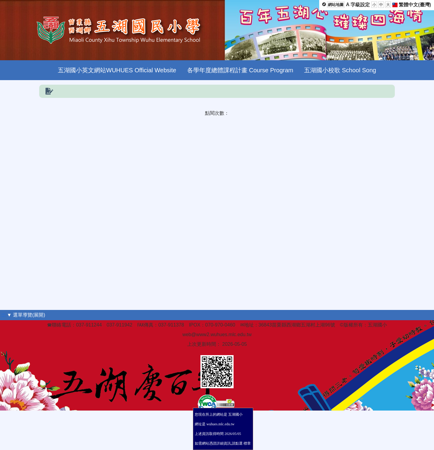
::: (3, 314)
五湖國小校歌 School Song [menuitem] (340, 70)
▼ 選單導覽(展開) (26, 314)
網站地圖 (336, 4)
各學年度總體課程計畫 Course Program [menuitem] (240, 70)
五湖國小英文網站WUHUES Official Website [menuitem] (117, 70)
